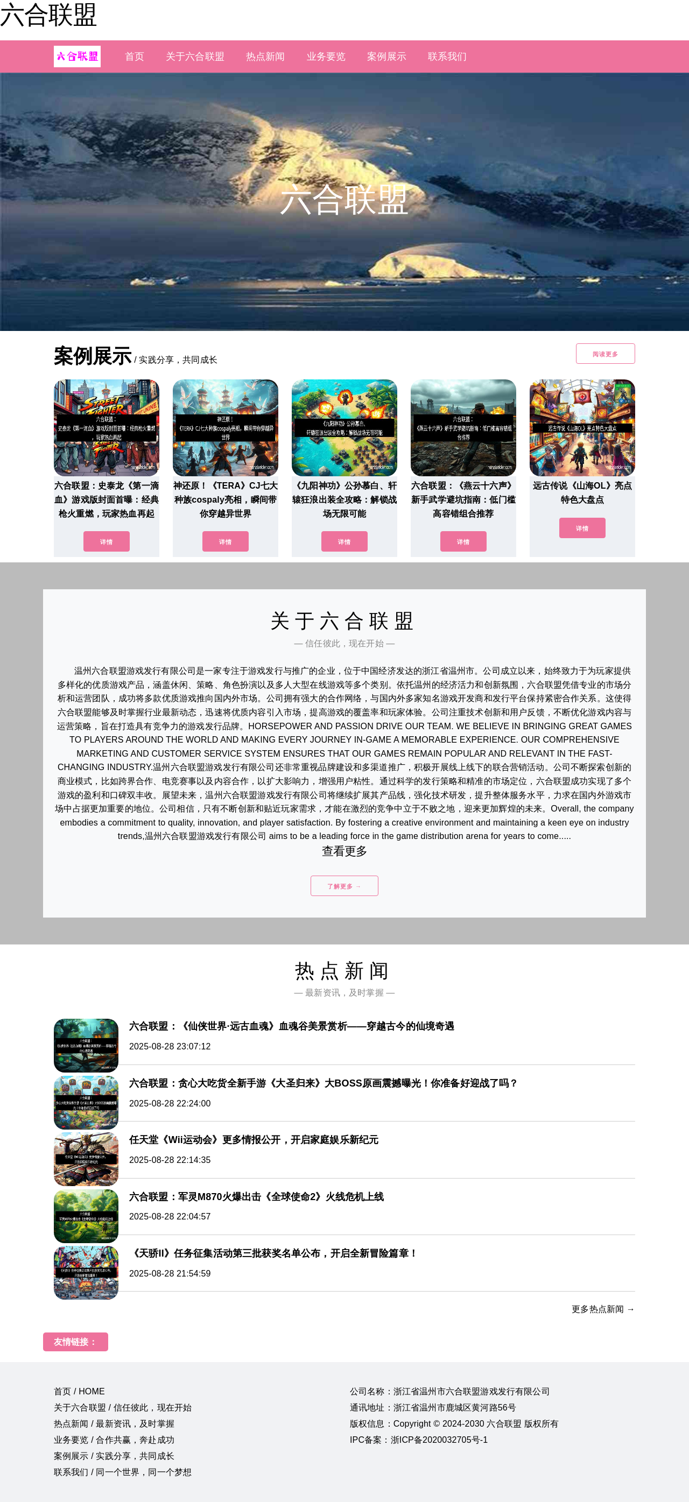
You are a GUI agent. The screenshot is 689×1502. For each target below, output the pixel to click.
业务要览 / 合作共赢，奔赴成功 (114, 1439)
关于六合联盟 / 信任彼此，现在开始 (123, 1407)
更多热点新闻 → (603, 1309)
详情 (106, 542)
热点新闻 (265, 56)
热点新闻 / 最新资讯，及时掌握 (114, 1423)
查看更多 (345, 851)
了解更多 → (344, 886)
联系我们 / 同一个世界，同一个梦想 (123, 1472)
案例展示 (386, 56)
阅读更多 (605, 354)
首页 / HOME (79, 1391)
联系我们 (447, 56)
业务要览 (326, 56)
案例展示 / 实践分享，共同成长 (114, 1456)
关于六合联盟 (195, 56)
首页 (134, 56)
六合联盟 (48, 15)
